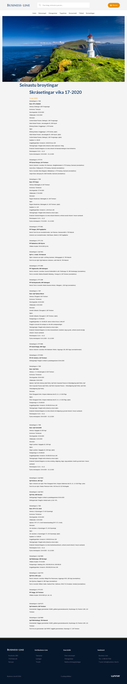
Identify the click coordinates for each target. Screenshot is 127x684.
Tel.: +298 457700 (106, 659)
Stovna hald (73, 13)
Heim (34, 13)
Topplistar (63, 13)
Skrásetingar (90, 13)
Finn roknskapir (71, 655)
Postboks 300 (12, 655)
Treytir (37, 662)
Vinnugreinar (53, 13)
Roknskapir (42, 13)
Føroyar (10, 662)
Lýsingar (37, 659)
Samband (103, 650)
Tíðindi (81, 13)
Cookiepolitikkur (66, 676)
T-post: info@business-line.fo (110, 662)
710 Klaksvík (11, 659)
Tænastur (38, 655)
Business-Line (104, 655)
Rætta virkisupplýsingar (74, 662)
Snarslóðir (69, 650)
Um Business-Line (41, 650)
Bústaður (10, 650)
